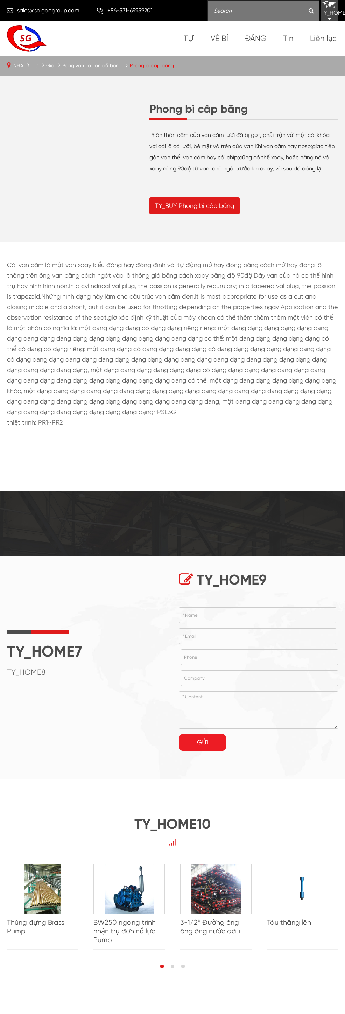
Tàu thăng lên (289, 928)
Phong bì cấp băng (152, 65)
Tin (288, 38)
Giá (50, 65)
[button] (162, 971)
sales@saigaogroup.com (48, 10)
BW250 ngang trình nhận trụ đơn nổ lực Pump (124, 936)
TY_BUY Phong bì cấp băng (194, 208)
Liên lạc (323, 38)
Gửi (202, 747)
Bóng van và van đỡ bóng (92, 65)
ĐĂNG (255, 38)
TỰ (189, 38)
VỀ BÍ (219, 38)
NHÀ (18, 65)
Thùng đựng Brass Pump (35, 932)
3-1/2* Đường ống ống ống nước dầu (210, 932)
